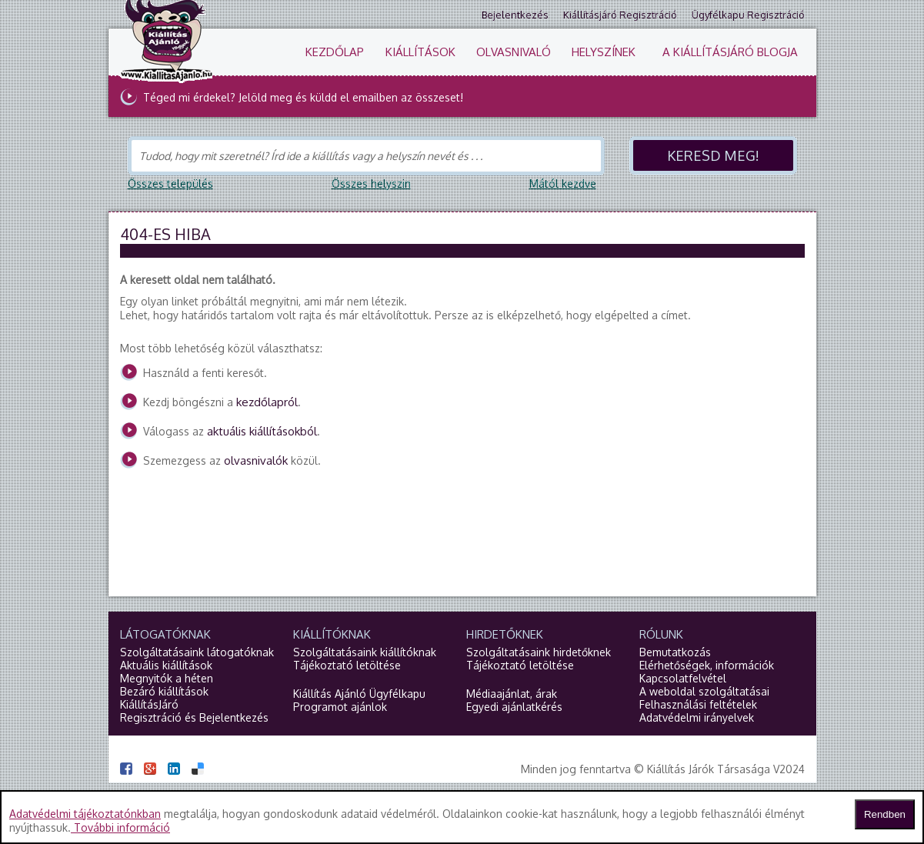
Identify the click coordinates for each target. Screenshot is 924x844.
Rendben (885, 814)
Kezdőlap (334, 52)
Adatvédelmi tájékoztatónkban (85, 813)
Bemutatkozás (675, 652)
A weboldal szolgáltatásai (704, 691)
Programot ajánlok (340, 706)
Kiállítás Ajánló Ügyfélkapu (359, 693)
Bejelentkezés (515, 14)
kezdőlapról (267, 402)
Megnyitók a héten (166, 678)
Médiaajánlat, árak (511, 693)
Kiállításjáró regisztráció (620, 14)
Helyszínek (603, 52)
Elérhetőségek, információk (706, 665)
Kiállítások (420, 52)
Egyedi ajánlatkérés (514, 706)
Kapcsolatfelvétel (682, 678)
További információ (120, 827)
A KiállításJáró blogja (730, 52)
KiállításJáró (149, 704)
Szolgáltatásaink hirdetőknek (538, 652)
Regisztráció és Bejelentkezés (194, 717)
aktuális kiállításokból (262, 431)
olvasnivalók (256, 460)
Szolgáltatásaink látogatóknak (197, 652)
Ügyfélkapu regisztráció (748, 14)
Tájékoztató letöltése (347, 665)
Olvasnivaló (513, 52)
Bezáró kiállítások (164, 691)
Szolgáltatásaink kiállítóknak (364, 652)
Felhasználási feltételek (698, 704)
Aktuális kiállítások (166, 665)
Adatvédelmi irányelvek (696, 717)
